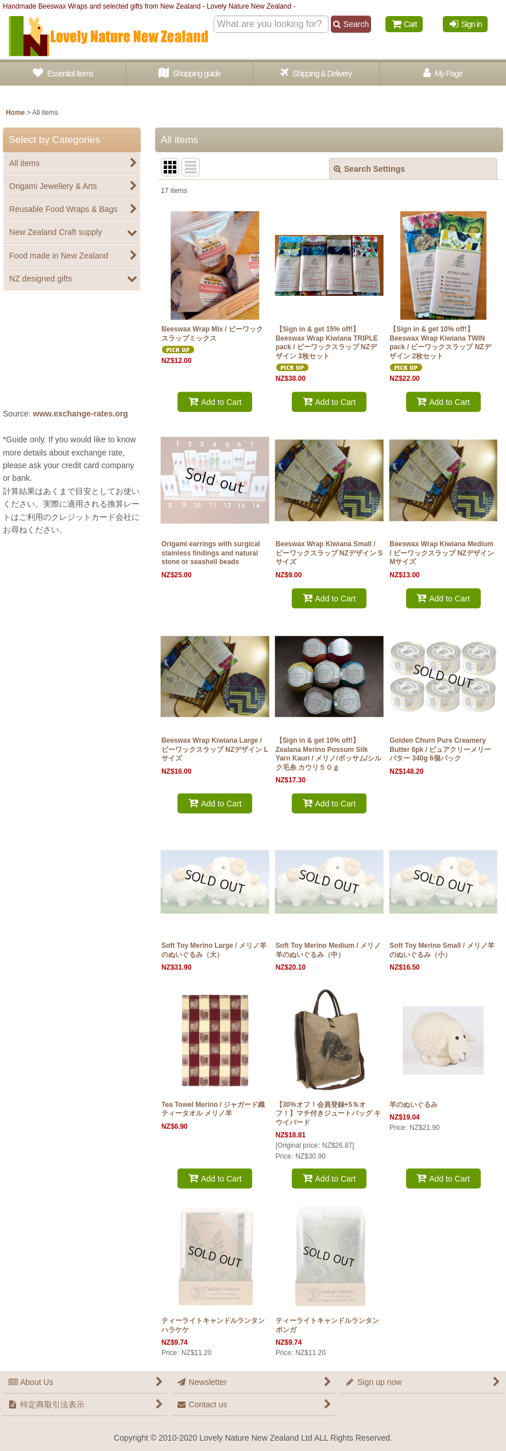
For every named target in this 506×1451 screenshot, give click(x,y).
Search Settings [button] (369, 168)
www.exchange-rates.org (80, 413)
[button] (316, 74)
